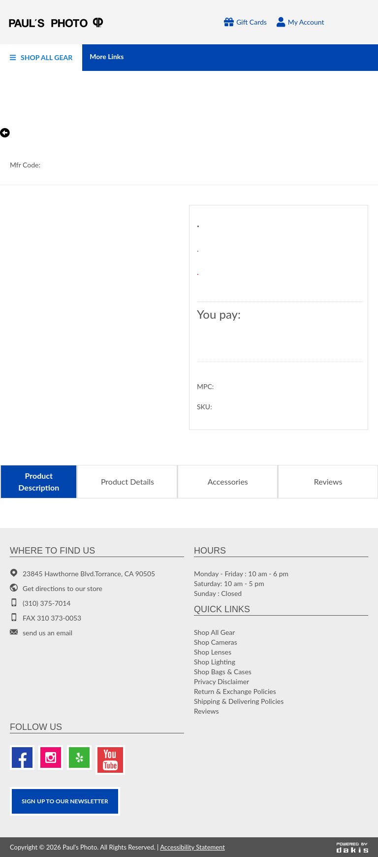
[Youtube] (110, 760)
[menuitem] (41, 57)
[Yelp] (79, 757)
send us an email (47, 632)
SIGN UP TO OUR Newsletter (65, 801)
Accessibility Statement (192, 847)
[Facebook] (22, 757)
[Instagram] (50, 757)
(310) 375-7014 (46, 603)
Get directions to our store (62, 588)
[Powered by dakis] (352, 847)
